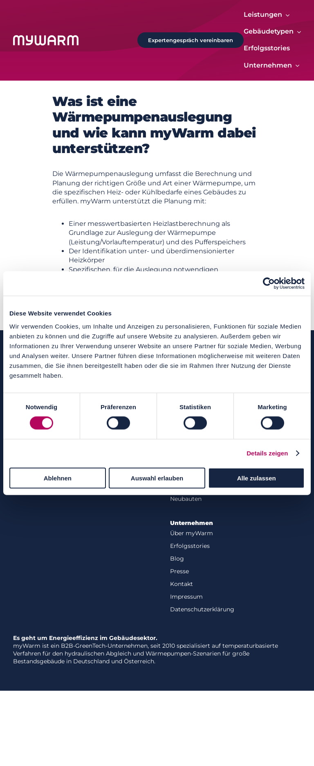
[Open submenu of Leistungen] (285, 15)
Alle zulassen (256, 477)
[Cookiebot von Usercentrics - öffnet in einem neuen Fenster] (269, 283)
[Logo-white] (45, 38)
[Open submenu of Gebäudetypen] (297, 31)
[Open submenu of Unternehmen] (295, 65)
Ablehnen (58, 477)
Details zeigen (267, 453)
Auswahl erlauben (157, 477)
